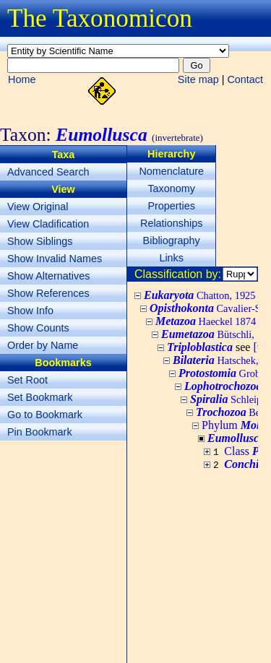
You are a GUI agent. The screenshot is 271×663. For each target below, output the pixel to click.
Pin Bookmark (39, 432)
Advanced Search (48, 172)
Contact (245, 79)
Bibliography (171, 240)
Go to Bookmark (44, 414)
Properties (171, 206)
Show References (48, 293)
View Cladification (48, 224)
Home (21, 79)
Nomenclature (171, 171)
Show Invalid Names (54, 258)
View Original (38, 206)
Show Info (30, 310)
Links (171, 258)
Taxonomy (171, 188)
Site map (198, 79)
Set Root (27, 380)
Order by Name (42, 345)
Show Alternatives (48, 276)
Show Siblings (39, 241)
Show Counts (38, 328)
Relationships (171, 223)
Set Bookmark (39, 397)
